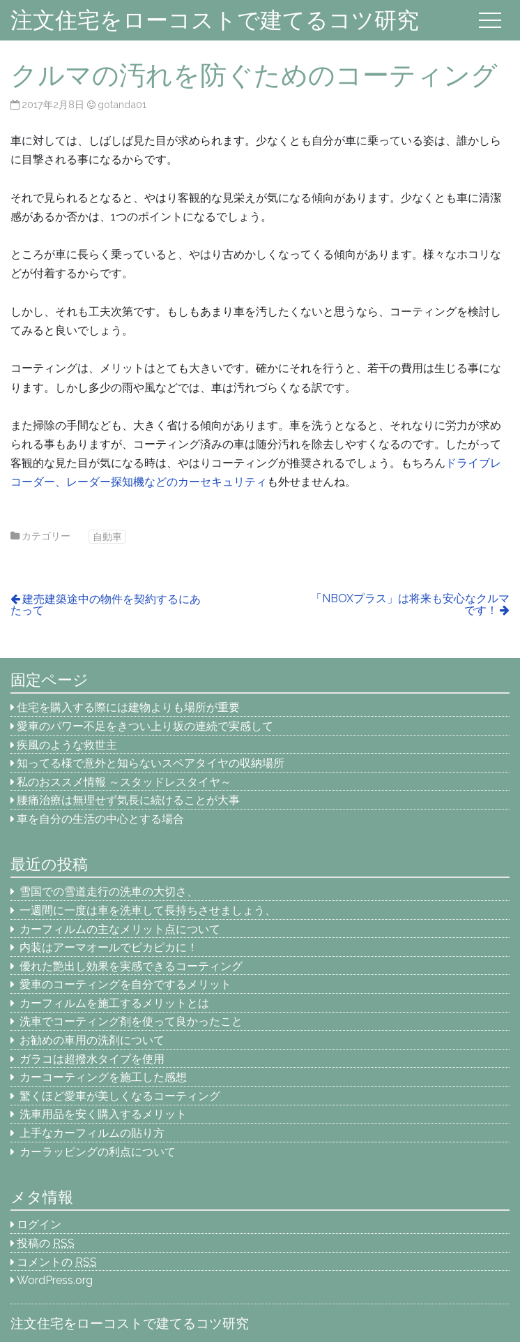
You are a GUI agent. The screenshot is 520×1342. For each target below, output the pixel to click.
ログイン (39, 1224)
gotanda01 (122, 104)
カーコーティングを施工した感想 (103, 1077)
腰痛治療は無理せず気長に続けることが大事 (128, 800)
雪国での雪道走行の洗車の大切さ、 (109, 891)
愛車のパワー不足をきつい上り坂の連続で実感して (145, 726)
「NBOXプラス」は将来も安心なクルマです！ (410, 604)
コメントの (57, 1262)
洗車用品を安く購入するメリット (103, 1114)
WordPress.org (55, 1280)
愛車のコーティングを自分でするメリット (125, 984)
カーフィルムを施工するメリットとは (114, 1003)
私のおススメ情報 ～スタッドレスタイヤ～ (124, 782)
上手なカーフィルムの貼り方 (92, 1133)
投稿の (46, 1243)
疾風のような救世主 (67, 745)
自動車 (107, 536)
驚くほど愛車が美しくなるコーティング (120, 1096)
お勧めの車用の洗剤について (92, 1040)
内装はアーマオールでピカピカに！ (109, 947)
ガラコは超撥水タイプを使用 (92, 1059)
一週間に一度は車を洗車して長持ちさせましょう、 (153, 910)
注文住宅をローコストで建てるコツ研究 (214, 20)
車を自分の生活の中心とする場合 (100, 819)
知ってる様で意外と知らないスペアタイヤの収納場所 (150, 763)
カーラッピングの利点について (98, 1151)
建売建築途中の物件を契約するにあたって (105, 604)
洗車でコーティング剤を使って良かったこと (131, 1021)
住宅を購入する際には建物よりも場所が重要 (128, 707)
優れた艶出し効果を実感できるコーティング (131, 966)
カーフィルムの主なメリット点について (120, 929)
